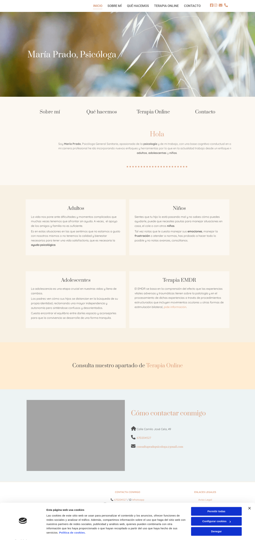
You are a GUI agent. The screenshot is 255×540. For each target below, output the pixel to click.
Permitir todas (216, 501)
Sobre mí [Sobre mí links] (114, 5)
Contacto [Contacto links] (192, 5)
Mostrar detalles (56, 532)
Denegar (216, 521)
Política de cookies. (72, 523)
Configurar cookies (216, 511)
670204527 (144, 437)
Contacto (205, 112)
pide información (175, 306)
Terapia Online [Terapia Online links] (166, 5)
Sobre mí (50, 112)
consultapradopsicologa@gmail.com (160, 446)
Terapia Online (153, 112)
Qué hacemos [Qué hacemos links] (138, 5)
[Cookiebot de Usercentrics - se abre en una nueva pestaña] (22, 533)
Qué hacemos (101, 112)
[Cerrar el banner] (249, 499)
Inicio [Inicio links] (97, 5)
